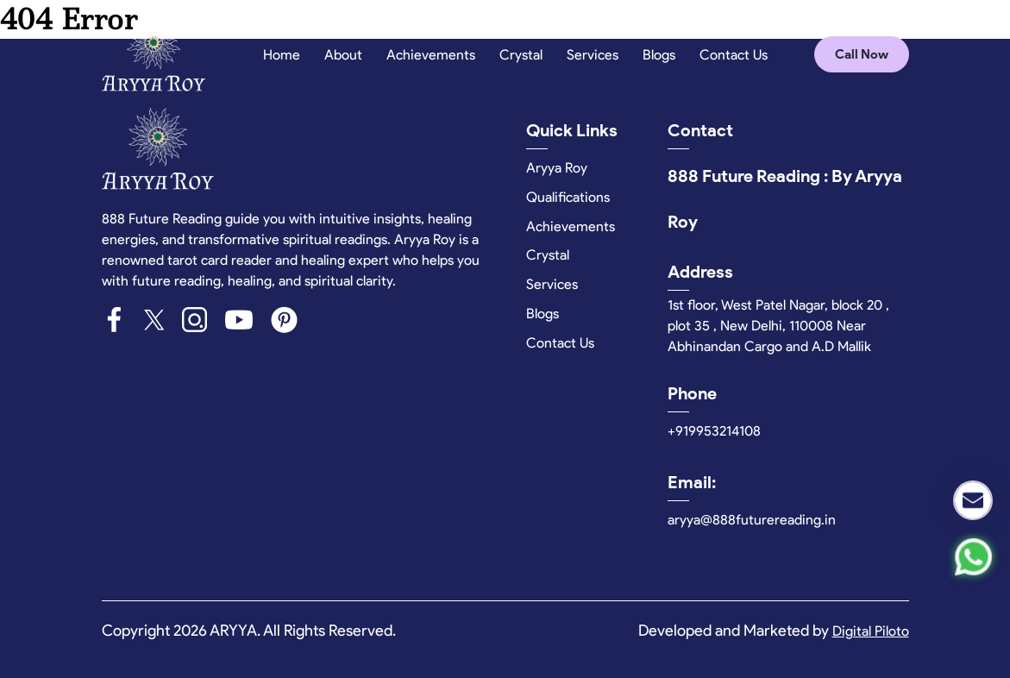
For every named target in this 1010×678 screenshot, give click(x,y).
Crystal (521, 55)
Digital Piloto (870, 631)
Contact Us (733, 55)
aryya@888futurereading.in (752, 520)
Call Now (861, 54)
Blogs (659, 55)
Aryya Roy (556, 168)
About (343, 55)
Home (281, 55)
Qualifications (568, 197)
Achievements (430, 55)
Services (592, 55)
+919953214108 (714, 431)
